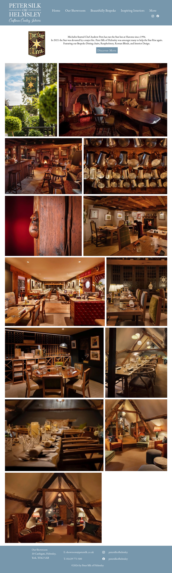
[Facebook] (157, 16)
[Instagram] (152, 16)
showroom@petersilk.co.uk (80, 552)
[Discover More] (107, 50)
